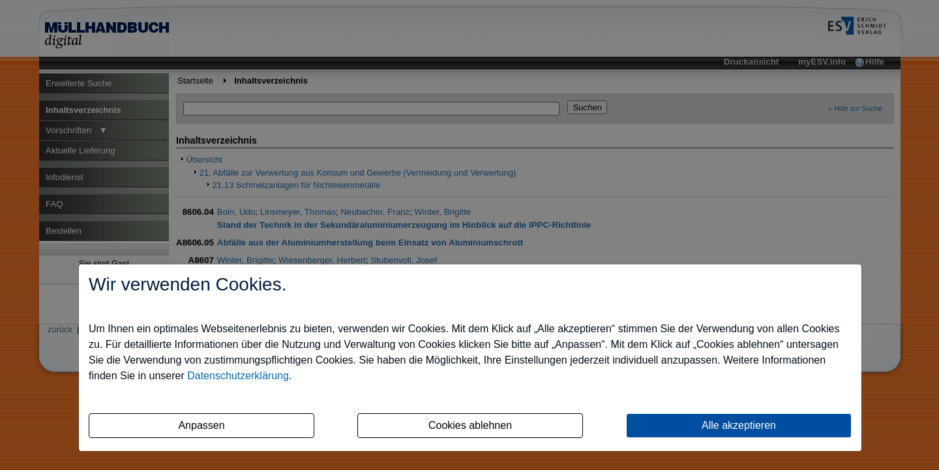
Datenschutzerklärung (238, 375)
